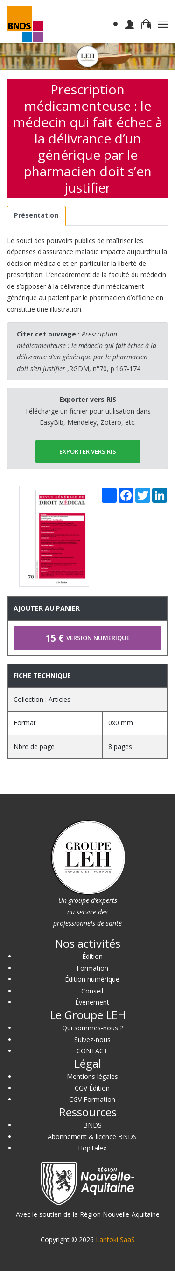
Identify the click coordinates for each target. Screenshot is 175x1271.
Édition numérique (92, 979)
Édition (92, 956)
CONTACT (92, 1050)
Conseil (92, 990)
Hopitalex (92, 1147)
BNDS (92, 1125)
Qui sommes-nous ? (92, 1027)
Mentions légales (92, 1076)
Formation (92, 968)
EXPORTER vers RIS (87, 451)
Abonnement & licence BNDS (92, 1136)
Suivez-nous (92, 1039)
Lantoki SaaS (115, 1239)
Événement (92, 1002)
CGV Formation (92, 1099)
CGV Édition (92, 1088)
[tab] (36, 216)
